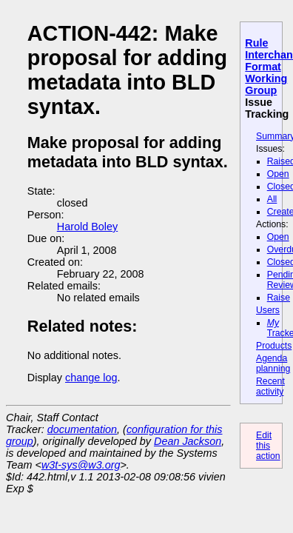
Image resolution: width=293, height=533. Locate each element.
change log (91, 377)
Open (278, 174)
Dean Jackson (187, 441)
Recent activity (270, 386)
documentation (82, 429)
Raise (278, 297)
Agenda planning (273, 363)
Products (274, 346)
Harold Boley (87, 226)
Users (268, 310)
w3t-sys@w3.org (81, 465)
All (272, 199)
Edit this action (268, 445)
